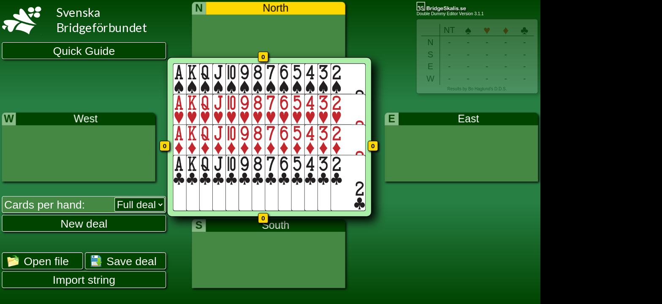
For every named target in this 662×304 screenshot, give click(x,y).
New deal (83, 223)
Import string (84, 280)
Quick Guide (84, 51)
